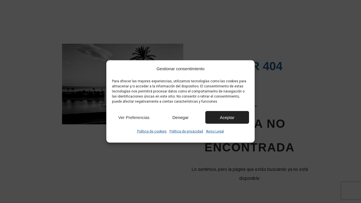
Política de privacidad (186, 131)
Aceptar (227, 117)
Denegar (180, 117)
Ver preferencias (133, 117)
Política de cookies (152, 131)
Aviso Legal (215, 131)
